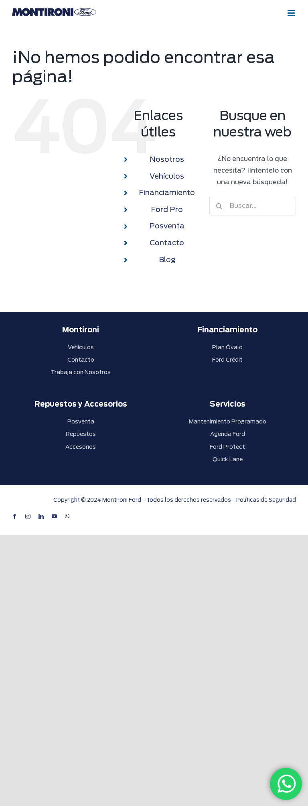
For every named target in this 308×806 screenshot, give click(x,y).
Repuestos (81, 434)
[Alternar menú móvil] (292, 13)
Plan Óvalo (227, 347)
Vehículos (167, 176)
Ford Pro (167, 209)
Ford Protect (227, 447)
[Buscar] (219, 206)
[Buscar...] (252, 206)
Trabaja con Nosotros (81, 372)
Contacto (167, 242)
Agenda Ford (227, 434)
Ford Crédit (227, 359)
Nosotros (167, 159)
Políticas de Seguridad (266, 500)
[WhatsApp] (286, 784)
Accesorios (80, 447)
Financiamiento (167, 192)
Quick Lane (228, 459)
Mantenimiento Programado (227, 421)
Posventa (166, 226)
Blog (167, 259)
